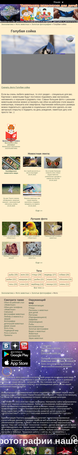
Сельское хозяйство (51, 353)
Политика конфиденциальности (57, 358)
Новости (45, 351)
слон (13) (24, 284)
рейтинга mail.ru (8, 395)
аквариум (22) (25, 279)
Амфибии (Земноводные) (35, 320)
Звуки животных (36, 338)
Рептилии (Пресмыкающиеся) (38, 316)
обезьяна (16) (65, 279)
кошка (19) (51, 279)
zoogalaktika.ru (31, 418)
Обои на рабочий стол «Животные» (14, 303)
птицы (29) (36, 275)
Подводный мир (11, 330)
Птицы (32, 308)
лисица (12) (51, 284)
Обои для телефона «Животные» (13, 308)
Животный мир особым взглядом (57, 361)
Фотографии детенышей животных (14, 322)
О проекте (46, 345)
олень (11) (64, 284)
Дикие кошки (9, 326)
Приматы (8, 335)
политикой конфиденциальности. (53, 434)
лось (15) (13, 284)
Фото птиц (8, 328)
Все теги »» (39, 288)
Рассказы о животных (38, 310)
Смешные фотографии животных (14, 313)
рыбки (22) (11, 279)
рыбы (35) (13, 275)
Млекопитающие (36, 305)
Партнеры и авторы (51, 348)
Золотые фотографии (38, 329)
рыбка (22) (39, 279)
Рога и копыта (10, 333)
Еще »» (39, 211)
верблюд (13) (37, 284)
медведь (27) (50, 275)
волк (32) (25, 275)
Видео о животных (37, 331)
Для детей (33, 312)
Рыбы (31, 324)
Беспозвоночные (36, 327)
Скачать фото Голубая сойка (15, 87)
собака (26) (64, 275)
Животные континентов (34, 335)
